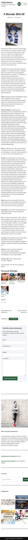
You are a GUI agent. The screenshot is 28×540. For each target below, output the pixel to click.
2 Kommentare (17, 17)
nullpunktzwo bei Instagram (8, 456)
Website (5, 352)
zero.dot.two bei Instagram (8, 461)
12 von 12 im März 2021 (4, 282)
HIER (16, 445)
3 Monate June (21, 281)
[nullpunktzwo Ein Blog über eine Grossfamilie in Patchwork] (11, 4)
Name (4, 340)
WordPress (19, 538)
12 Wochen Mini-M (3, 295)
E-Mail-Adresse (7, 346)
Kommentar (6, 358)
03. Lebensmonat (13, 318)
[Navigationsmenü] (25, 4)
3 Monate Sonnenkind (12, 282)
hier (10, 100)
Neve (7, 538)
